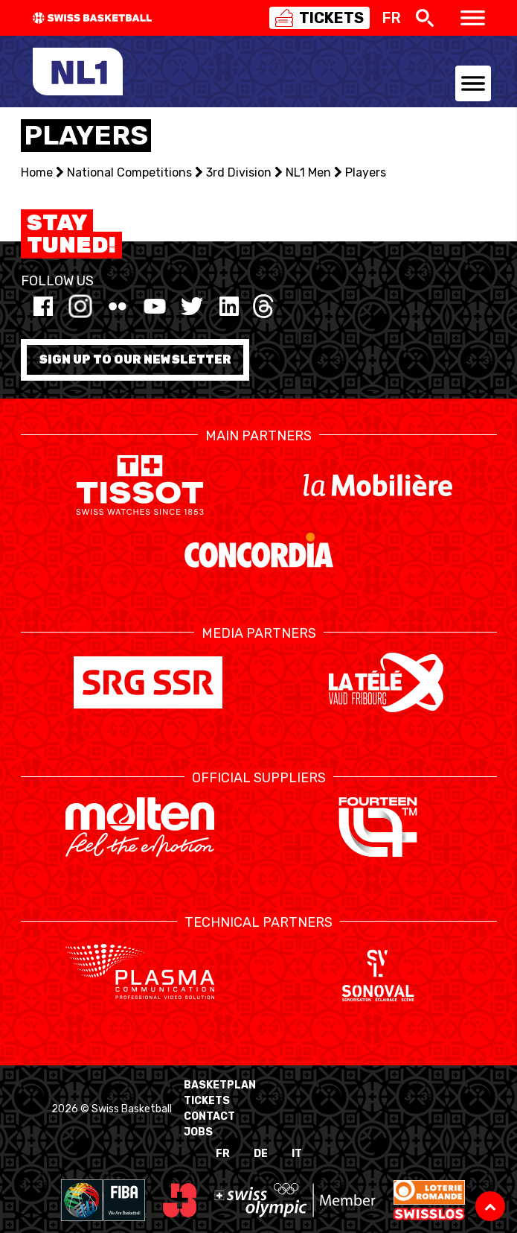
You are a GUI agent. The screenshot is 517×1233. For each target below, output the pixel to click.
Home (37, 172)
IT (297, 1153)
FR (223, 1153)
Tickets (207, 1100)
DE (261, 1153)
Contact (209, 1116)
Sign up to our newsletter (135, 359)
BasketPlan (220, 1085)
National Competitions (129, 172)
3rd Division (239, 172)
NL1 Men (308, 172)
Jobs (198, 1132)
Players (365, 172)
